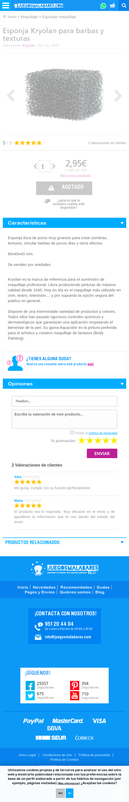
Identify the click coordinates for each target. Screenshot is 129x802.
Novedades (44, 587)
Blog (99, 592)
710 (90, 696)
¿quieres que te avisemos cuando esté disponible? (69, 203)
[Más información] (69, 783)
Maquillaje (29, 17)
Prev (11, 95)
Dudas (103, 587)
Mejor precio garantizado (76, 175)
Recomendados (76, 587)
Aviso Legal (27, 755)
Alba (17, 477)
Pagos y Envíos (40, 592)
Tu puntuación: (63, 441)
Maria (18, 500)
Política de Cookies (64, 759)
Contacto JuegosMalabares (64, 626)
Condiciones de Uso (57, 755)
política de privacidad (103, 433)
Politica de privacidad (94, 755)
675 (45, 695)
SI (69, 793)
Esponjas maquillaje (59, 17)
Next (118, 95)
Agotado (73, 187)
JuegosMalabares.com (64, 568)
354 (90, 685)
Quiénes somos (75, 592)
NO (60, 793)
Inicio (12, 17)
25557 (45, 685)
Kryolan (28, 45)
